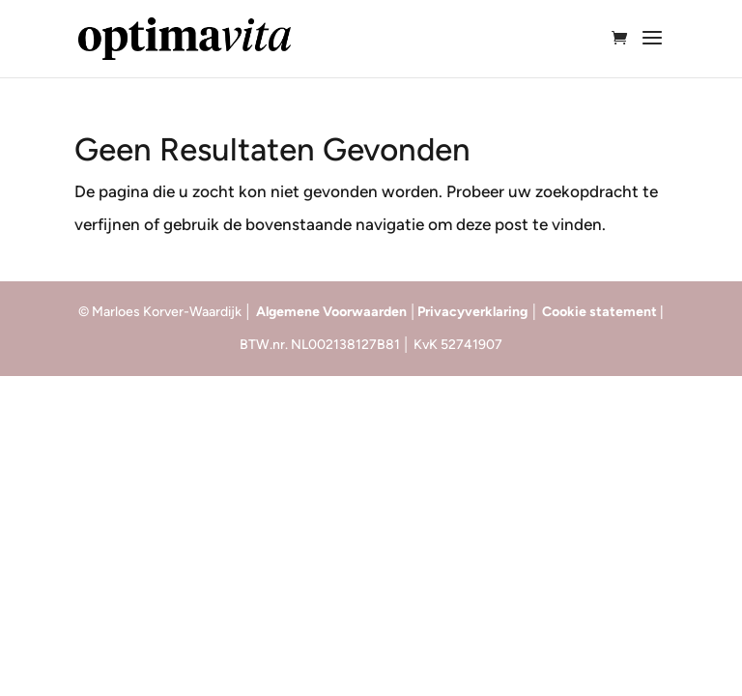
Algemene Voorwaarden (331, 312)
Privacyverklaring (473, 312)
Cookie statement (601, 312)
